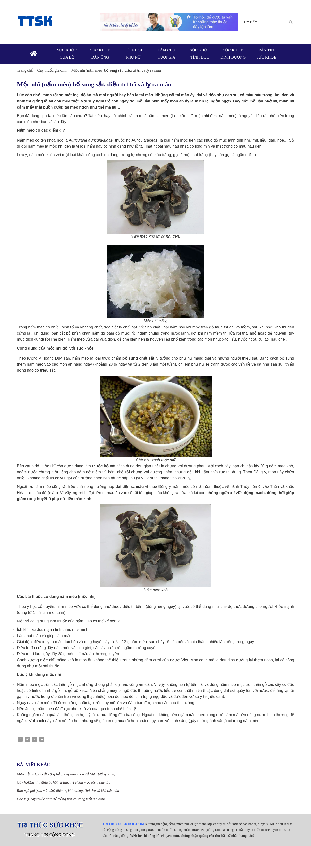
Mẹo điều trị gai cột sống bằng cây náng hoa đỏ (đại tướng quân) (66, 774)
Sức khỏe (67, 54)
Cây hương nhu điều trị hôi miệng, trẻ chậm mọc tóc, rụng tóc (63, 782)
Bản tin (266, 54)
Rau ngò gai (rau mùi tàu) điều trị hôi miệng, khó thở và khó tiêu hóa (68, 791)
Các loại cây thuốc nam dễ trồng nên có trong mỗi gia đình (61, 799)
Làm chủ (167, 54)
